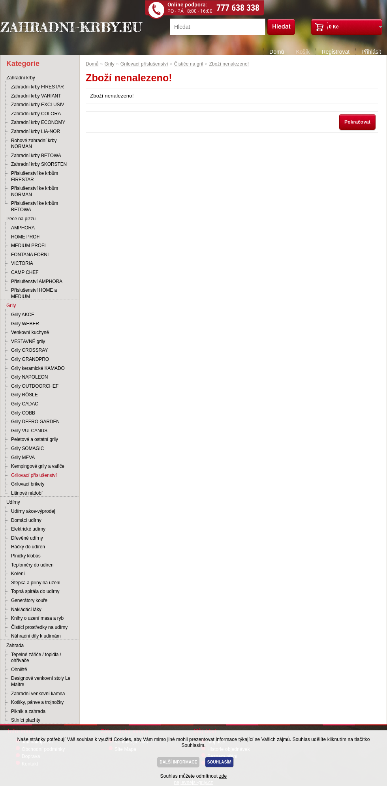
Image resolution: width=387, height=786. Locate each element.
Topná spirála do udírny (35, 591)
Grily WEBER (25, 323)
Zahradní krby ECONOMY (38, 122)
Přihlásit (371, 52)
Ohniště (19, 669)
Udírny (13, 502)
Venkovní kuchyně (30, 332)
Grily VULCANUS (29, 430)
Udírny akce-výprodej (33, 511)
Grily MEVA (23, 457)
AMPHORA (23, 228)
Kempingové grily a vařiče (37, 466)
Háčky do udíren (28, 547)
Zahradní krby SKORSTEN (39, 164)
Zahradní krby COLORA (36, 113)
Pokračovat (357, 122)
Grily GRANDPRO (30, 359)
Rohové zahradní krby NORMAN (33, 144)
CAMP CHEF (25, 272)
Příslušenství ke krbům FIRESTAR (34, 176)
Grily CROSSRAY (29, 350)
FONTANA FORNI (30, 254)
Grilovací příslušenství (34, 475)
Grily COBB (23, 413)
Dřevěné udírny (27, 538)
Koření (18, 573)
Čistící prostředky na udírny (39, 627)
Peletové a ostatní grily (34, 439)
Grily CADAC (24, 404)
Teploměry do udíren (32, 565)
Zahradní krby (20, 78)
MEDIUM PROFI (28, 245)
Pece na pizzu (21, 218)
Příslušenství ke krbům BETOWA (34, 206)
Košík (303, 52)
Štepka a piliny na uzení (35, 582)
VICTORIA (22, 263)
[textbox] (217, 27)
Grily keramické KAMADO (38, 368)
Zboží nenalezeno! (229, 64)
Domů (276, 52)
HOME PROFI (26, 237)
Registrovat (335, 52)
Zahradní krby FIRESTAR (37, 87)
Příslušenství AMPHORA (36, 281)
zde (223, 776)
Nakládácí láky (26, 609)
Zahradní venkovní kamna (38, 693)
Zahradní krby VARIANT (36, 96)
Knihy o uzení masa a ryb (37, 618)
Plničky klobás (26, 556)
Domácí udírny (26, 520)
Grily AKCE (22, 314)
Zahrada (15, 645)
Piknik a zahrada (28, 711)
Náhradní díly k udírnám (36, 636)
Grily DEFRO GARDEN (35, 421)
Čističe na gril (188, 64)
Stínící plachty (25, 720)
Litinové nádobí (27, 493)
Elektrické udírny (28, 529)
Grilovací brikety (27, 484)
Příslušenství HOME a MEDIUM (34, 293)
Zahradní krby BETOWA (36, 155)
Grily (11, 305)
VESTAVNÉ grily (28, 341)
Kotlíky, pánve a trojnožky (37, 702)
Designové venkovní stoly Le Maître (40, 681)
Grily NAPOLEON (29, 377)
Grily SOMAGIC (27, 448)
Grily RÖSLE (24, 395)
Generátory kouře (29, 600)
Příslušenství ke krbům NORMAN (34, 191)
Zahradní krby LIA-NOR (35, 131)
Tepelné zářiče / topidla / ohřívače (36, 658)
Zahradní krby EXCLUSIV (37, 104)
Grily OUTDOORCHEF (34, 386)
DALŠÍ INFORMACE (178, 762)
